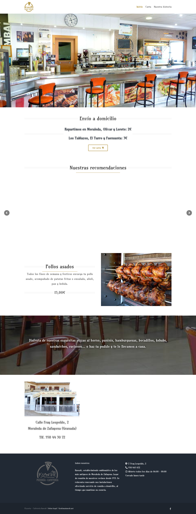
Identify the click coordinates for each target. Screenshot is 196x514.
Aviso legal (52, 508)
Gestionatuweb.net (66, 508)
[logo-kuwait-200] (28, 3)
